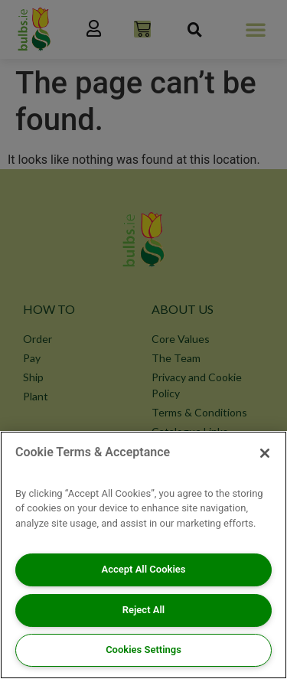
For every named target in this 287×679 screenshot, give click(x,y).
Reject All (143, 609)
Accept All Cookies (144, 569)
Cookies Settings (143, 649)
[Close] (265, 453)
